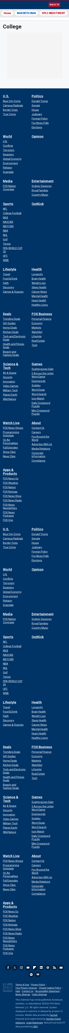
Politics (37, 96)
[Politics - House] (35, 109)
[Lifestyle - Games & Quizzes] (13, 291)
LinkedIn (41, 967)
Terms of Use (22, 984)
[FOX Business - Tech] (34, 345)
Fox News (12, 5)
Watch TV (54, 4)
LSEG (35, 1026)
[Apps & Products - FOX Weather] (10, 483)
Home (7, 13)
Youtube (28, 967)
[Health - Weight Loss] (39, 283)
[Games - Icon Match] (38, 398)
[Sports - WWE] (6, 260)
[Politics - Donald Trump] (40, 101)
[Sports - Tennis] (7, 243)
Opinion (37, 136)
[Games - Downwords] (38, 381)
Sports (8, 204)
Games (37, 364)
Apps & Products (10, 471)
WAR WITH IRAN (26, 13)
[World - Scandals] (8, 172)
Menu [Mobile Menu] (64, 4)
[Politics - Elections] (37, 127)
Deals (7, 314)
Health (37, 269)
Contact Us (27, 991)
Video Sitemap (39, 994)
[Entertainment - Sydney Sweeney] (42, 186)
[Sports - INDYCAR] (8, 226)
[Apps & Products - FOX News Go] (10, 478)
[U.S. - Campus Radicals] (13, 105)
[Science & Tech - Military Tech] (10, 390)
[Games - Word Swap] (38, 389)
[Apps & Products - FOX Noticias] (10, 491)
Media (8, 181)
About (36, 423)
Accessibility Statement (47, 991)
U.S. (6, 96)
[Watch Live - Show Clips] (9, 452)
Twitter (14, 967)
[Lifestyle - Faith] (6, 283)
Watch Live (11, 423)
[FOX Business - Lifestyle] (37, 336)
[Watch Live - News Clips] (9, 456)
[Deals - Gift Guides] (9, 323)
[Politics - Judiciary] (37, 114)
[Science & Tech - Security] (8, 377)
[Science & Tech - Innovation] (9, 381)
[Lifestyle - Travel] (6, 274)
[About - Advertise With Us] (42, 444)
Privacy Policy (38, 984)
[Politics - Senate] (36, 105)
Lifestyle (9, 269)
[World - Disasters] (8, 154)
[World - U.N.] (5, 141)
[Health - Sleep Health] (39, 287)
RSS (54, 967)
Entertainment (43, 181)
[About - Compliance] (38, 460)
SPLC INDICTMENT (53, 13)
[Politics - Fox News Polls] (40, 123)
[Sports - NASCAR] (8, 222)
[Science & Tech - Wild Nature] (9, 399)
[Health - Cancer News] (39, 291)
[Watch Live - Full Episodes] (10, 447)
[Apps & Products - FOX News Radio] (12, 500)
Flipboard (34, 967)
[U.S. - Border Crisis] (10, 109)
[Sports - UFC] (5, 255)
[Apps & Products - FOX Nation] (9, 487)
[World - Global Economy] (12, 158)
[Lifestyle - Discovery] (8, 287)
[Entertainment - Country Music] (40, 194)
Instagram (21, 967)
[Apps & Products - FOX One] (8, 520)
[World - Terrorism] (8, 150)
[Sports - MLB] (5, 217)
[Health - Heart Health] (39, 300)
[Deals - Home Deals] (10, 327)
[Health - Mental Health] (40, 296)
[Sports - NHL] (5, 235)
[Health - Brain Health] (39, 278)
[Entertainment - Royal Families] (40, 190)
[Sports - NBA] (5, 230)
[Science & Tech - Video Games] (10, 386)
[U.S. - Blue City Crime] (12, 101)
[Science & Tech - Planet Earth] (10, 394)
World (7, 136)
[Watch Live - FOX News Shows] (13, 427)
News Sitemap (22, 994)
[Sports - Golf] (5, 239)
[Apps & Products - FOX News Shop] (12, 496)
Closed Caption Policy (50, 988)
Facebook (8, 967)
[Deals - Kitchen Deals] (11, 332)
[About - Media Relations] (41, 448)
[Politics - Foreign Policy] (40, 118)
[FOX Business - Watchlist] (37, 332)
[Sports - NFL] (5, 208)
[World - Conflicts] (8, 145)
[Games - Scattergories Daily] (43, 369)
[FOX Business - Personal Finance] (42, 318)
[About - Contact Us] (38, 427)
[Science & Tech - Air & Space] (9, 372)
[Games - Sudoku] (36, 385)
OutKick (38, 204)
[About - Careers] (36, 432)
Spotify (31, 974)
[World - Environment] (10, 163)
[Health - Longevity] (37, 274)
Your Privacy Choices (26, 988)
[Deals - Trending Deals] (11, 318)
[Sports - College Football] (12, 213)
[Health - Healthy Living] (40, 304)
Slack (48, 967)
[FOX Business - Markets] (36, 327)
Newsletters (61, 967)
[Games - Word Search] (39, 394)
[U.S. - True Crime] (9, 114)
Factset (53, 1015)
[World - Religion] (7, 167)
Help (17, 991)
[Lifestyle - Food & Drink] (10, 278)
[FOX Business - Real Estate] (38, 340)
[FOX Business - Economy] (37, 323)
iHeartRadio (38, 974)
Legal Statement (34, 1023)
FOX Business (42, 314)
